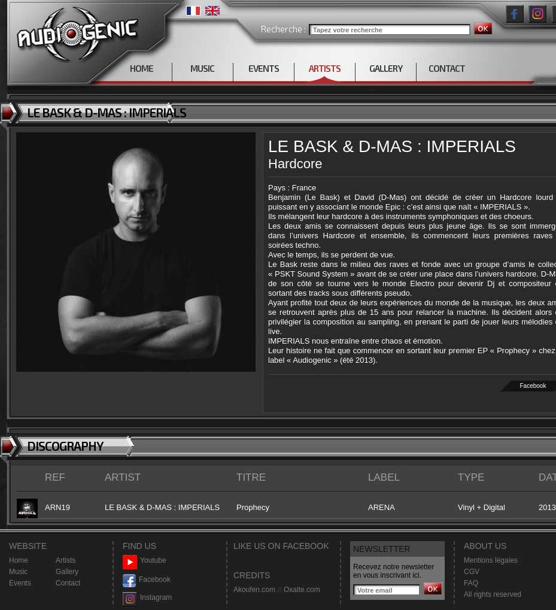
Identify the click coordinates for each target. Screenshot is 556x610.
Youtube (144, 560)
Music (18, 571)
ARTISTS (325, 68)
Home (18, 560)
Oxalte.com (302, 589)
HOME (141, 68)
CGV (471, 571)
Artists (65, 560)
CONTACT (447, 68)
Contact (68, 583)
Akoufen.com (254, 589)
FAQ (471, 583)
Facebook (147, 579)
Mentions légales (491, 560)
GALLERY (385, 68)
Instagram (147, 597)
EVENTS (263, 68)
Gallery (67, 571)
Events (20, 583)
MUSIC (202, 68)
